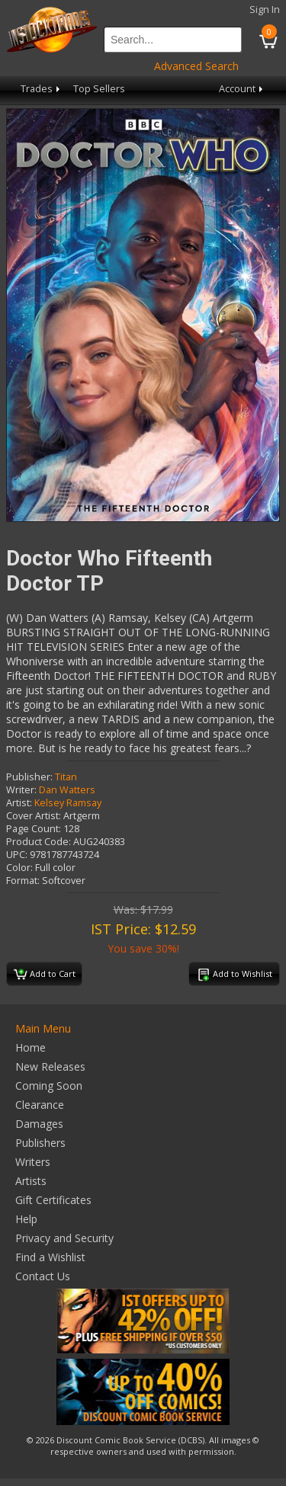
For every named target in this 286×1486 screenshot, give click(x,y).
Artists (31, 1181)
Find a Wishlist (50, 1257)
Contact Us (42, 1276)
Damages (39, 1123)
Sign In (264, 9)
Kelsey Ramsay (67, 802)
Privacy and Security (64, 1238)
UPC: (16, 854)
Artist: (19, 802)
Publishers (40, 1142)
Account (242, 88)
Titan (66, 776)
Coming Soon (48, 1085)
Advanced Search (196, 66)
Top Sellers (99, 88)
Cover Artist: (33, 815)
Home (30, 1047)
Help (26, 1219)
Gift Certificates (53, 1200)
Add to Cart (45, 975)
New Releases (50, 1066)
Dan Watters (67, 789)
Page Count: (33, 828)
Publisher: (29, 776)
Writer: (21, 789)
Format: (23, 880)
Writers (32, 1162)
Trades (42, 88)
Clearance (39, 1104)
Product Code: (38, 841)
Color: (19, 867)
